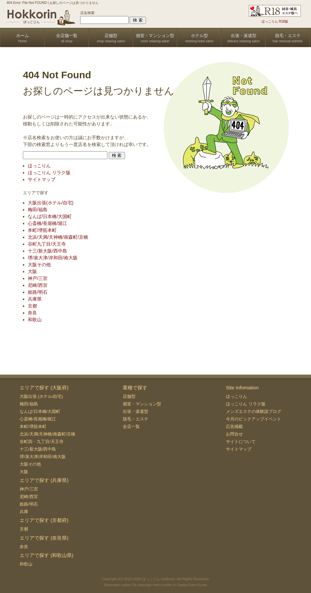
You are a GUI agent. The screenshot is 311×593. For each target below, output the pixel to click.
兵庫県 (35, 299)
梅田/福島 (37, 209)
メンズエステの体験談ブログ (253, 411)
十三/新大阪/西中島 (47, 250)
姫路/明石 (37, 292)
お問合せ (234, 434)
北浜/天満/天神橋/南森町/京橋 (58, 237)
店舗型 (129, 396)
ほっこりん (39, 165)
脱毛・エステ (135, 419)
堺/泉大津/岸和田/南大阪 (53, 257)
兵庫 (24, 511)
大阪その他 (39, 264)
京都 (32, 305)
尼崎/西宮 (37, 285)
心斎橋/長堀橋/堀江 (47, 223)
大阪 (32, 271)
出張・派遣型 (135, 411)
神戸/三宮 (37, 278)
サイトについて (241, 441)
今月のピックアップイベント (253, 419)
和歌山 (35, 319)
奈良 (32, 312)
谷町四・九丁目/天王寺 (42, 441)
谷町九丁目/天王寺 (47, 244)
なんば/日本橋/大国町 (50, 216)
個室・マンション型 (142, 403)
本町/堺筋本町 (42, 230)
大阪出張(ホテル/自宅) (50, 202)
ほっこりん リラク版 (49, 172)
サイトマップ (41, 179)
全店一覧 (131, 426)
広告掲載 (234, 426)
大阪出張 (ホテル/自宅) (41, 396)
